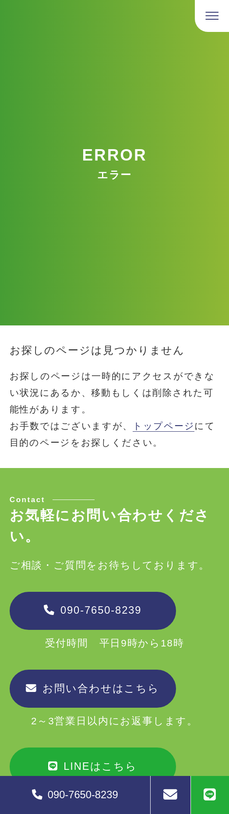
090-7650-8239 (92, 610)
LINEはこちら (92, 766)
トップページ (163, 426)
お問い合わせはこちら (92, 688)
